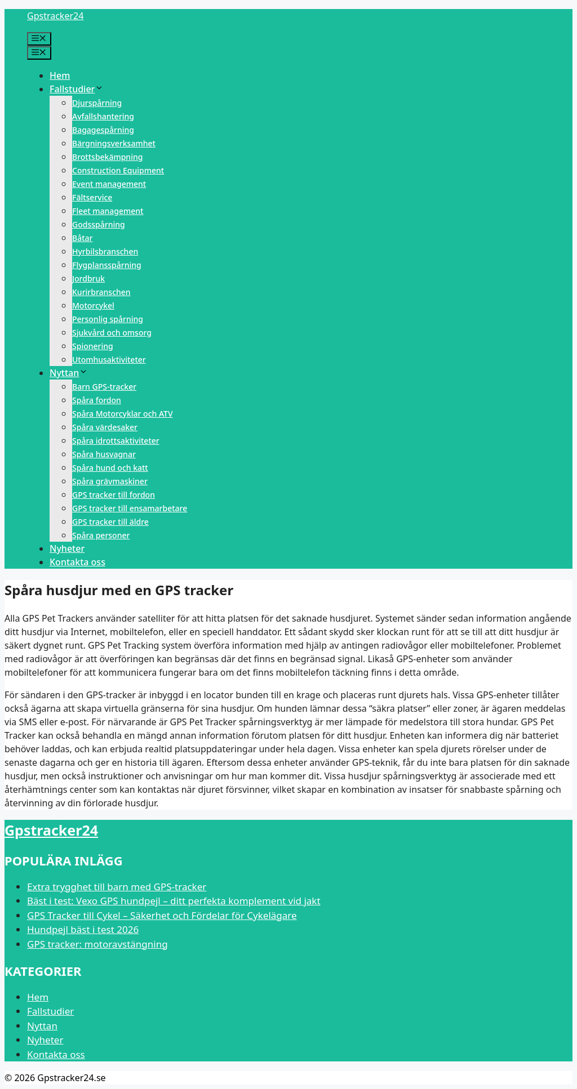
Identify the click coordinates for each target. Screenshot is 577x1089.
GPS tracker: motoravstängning (97, 944)
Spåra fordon (96, 400)
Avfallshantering (103, 116)
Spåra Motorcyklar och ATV (122, 413)
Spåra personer (101, 535)
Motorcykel (93, 305)
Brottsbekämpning (107, 156)
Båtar (82, 238)
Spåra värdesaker (104, 427)
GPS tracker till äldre (110, 521)
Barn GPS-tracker (104, 386)
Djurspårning (97, 102)
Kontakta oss (77, 562)
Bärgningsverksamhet (114, 143)
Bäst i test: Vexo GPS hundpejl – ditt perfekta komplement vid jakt (174, 900)
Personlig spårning (107, 319)
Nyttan (69, 373)
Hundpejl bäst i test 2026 (83, 929)
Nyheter (67, 548)
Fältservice (92, 197)
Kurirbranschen (101, 292)
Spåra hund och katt (110, 467)
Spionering (92, 346)
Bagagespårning (103, 129)
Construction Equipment (118, 170)
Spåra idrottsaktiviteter (115, 440)
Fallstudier (77, 89)
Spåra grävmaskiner (110, 481)
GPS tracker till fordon (113, 494)
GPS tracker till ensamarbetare (129, 508)
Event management (109, 183)
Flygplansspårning (106, 265)
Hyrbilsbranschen (105, 251)
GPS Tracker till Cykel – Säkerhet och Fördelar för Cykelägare (162, 915)
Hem (60, 75)
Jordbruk (88, 278)
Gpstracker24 (55, 16)
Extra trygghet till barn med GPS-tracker (116, 886)
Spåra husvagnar (104, 454)
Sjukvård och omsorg (112, 332)
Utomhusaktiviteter (109, 359)
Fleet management (107, 211)
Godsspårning (98, 224)
